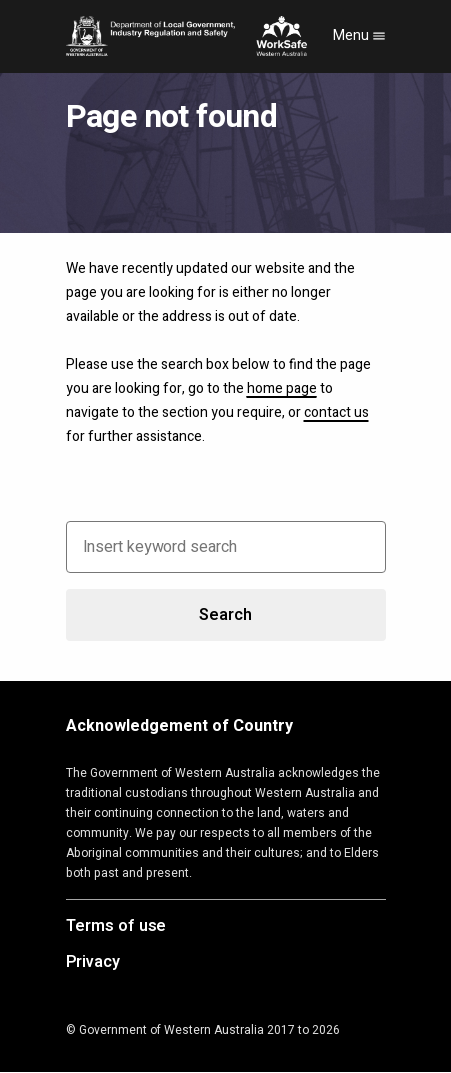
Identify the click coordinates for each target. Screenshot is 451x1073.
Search (225, 615)
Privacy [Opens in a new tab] (93, 963)
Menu (359, 35)
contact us (336, 412)
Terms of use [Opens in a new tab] (116, 927)
